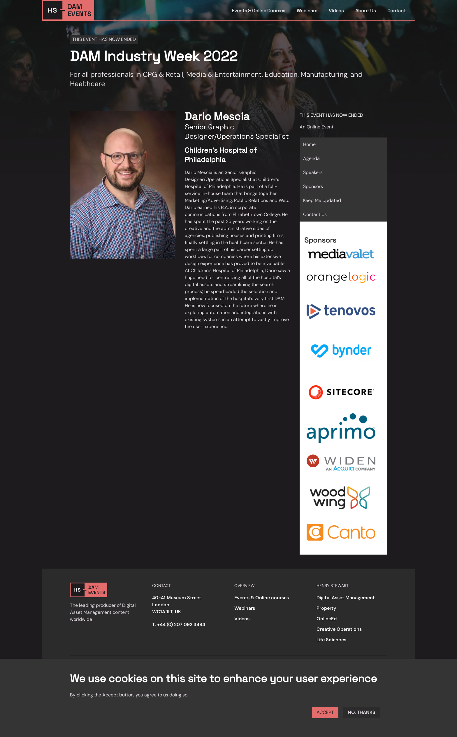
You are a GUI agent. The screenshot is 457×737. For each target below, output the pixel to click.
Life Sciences (331, 640)
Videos (336, 11)
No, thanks (361, 712)
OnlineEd (327, 619)
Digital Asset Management (346, 598)
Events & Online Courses (258, 11)
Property (326, 608)
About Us (365, 11)
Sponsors (313, 186)
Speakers (313, 172)
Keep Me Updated (322, 200)
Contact (396, 11)
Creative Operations (339, 629)
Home (309, 144)
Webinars (307, 11)
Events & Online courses (261, 598)
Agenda (311, 158)
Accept (325, 712)
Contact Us (315, 214)
